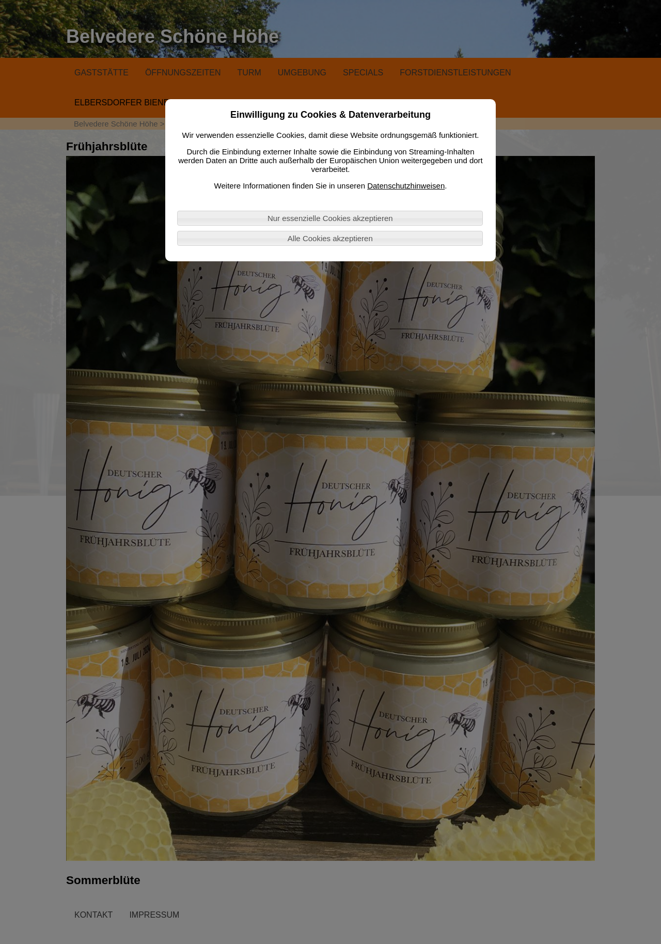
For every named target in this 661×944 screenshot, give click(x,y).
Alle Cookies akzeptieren (330, 238)
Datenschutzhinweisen (406, 185)
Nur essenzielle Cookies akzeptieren (330, 218)
